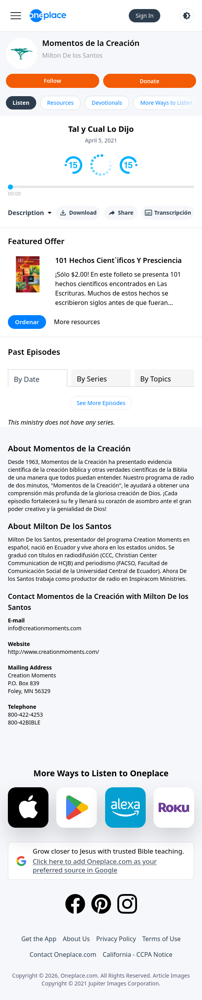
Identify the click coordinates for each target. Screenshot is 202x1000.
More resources (77, 322)
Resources (60, 102)
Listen (21, 102)
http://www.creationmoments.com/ (53, 651)
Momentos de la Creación (90, 43)
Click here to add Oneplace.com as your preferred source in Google (95, 865)
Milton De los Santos (72, 55)
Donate (149, 81)
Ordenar (27, 322)
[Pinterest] (101, 904)
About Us (76, 938)
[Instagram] (127, 904)
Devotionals (107, 102)
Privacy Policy (116, 938)
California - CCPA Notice (137, 954)
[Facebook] (75, 904)
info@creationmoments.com (45, 628)
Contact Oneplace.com (63, 954)
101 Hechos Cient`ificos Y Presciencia (118, 260)
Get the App (38, 938)
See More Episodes (101, 403)
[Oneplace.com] (48, 15)
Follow (52, 80)
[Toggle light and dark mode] (186, 15)
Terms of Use (161, 938)
